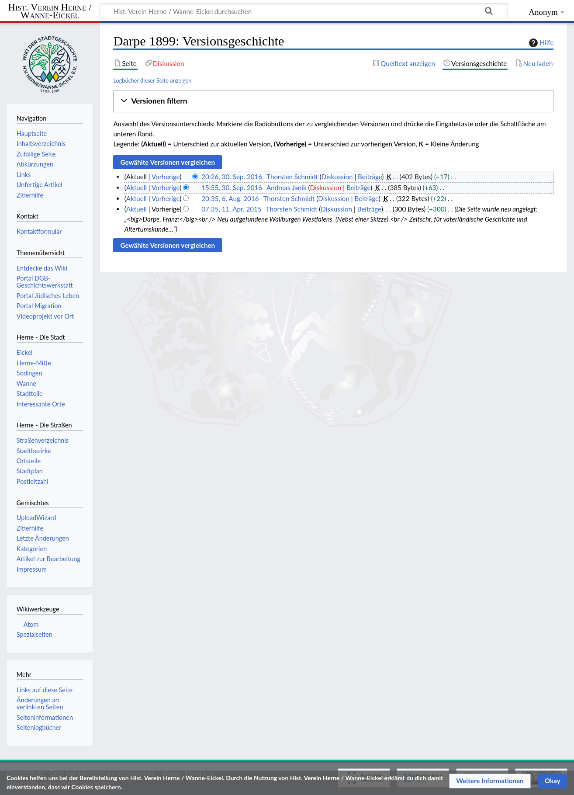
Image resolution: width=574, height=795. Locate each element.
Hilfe (540, 42)
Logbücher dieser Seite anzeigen (152, 80)
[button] (333, 101)
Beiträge (370, 177)
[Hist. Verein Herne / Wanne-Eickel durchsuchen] (304, 11)
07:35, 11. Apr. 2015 (231, 209)
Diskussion (337, 177)
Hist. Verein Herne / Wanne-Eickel (50, 11)
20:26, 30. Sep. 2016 (231, 177)
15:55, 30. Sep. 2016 (231, 187)
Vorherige (166, 177)
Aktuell (136, 187)
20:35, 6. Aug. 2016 (230, 198)
